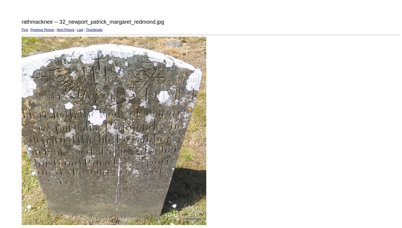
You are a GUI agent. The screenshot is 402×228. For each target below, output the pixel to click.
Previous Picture (42, 30)
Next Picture (65, 30)
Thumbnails (94, 30)
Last (80, 30)
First (25, 30)
